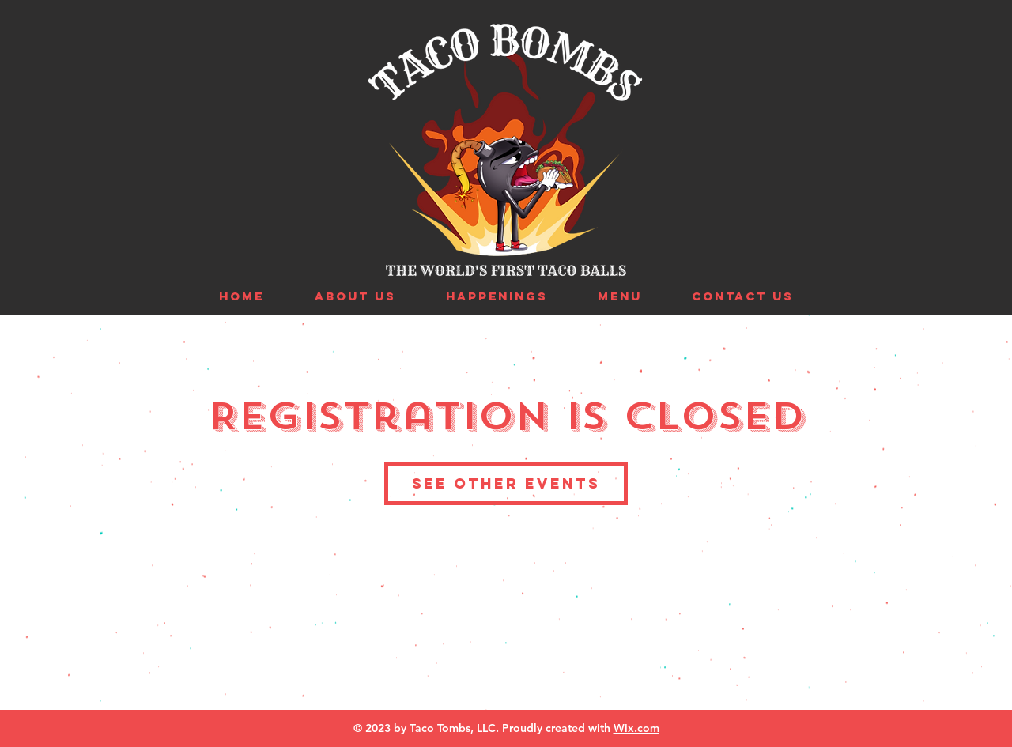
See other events (506, 483)
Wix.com (636, 728)
